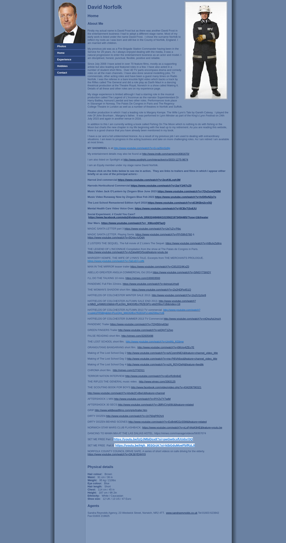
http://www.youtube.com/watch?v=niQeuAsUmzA (192, 318)
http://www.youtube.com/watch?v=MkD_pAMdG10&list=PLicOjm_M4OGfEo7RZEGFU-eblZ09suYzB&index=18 (142, 302)
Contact (61, 72)
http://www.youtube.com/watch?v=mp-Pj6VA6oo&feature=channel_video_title (172, 358)
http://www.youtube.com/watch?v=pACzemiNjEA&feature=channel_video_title (172, 352)
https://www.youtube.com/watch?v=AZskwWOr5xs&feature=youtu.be (128, 252)
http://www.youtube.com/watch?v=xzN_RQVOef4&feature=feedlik (165, 364)
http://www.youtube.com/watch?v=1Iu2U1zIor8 (179, 295)
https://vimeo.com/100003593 (142, 278)
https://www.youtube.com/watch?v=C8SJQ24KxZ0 (159, 266)
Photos (61, 46)
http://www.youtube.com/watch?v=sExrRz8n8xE (153, 376)
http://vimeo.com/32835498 (137, 335)
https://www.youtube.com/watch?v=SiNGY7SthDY (182, 272)
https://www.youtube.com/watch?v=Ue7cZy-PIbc (152, 228)
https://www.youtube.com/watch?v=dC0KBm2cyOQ (180, 202)
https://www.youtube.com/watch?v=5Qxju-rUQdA (116, 237)
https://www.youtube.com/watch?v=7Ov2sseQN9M (189, 191)
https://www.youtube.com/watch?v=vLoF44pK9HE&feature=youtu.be (182, 427)
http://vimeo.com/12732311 (128, 370)
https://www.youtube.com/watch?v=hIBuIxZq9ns (193, 243)
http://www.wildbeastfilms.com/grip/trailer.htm (121, 410)
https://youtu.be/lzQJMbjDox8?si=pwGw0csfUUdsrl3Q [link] (153, 439)
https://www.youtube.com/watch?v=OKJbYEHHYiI (117, 454)
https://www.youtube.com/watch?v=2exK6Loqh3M (149, 179)
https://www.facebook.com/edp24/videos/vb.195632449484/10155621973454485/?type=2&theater (148, 217)
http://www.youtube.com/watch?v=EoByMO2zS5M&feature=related (167, 421)
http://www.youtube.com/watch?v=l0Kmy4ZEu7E (165, 347)
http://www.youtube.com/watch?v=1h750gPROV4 (135, 416)
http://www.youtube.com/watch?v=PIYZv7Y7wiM (142, 398)
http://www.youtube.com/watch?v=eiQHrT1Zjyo (145, 330)
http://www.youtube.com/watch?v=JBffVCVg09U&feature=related (156, 404)
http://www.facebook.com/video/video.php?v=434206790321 (166, 387)
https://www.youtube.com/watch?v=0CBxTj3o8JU (166, 208)
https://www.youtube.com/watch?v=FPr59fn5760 (163, 234)
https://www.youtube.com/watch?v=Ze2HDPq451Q (161, 289)
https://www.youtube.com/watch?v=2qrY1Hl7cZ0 (161, 185)
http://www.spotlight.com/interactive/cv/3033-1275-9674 (155, 159)
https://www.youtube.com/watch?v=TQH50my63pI (139, 324)
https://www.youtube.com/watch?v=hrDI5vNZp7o (185, 196)
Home (60, 52)
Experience (63, 59)
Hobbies (62, 66)
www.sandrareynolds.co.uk (181, 512)
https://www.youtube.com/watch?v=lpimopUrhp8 (151, 283)
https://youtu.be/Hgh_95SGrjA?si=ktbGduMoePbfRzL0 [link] (155, 445)
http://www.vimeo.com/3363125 (157, 381)
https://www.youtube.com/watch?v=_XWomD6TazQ (133, 223)
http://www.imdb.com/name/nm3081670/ (165, 153)
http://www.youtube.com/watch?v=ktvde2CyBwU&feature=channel (126, 393)
